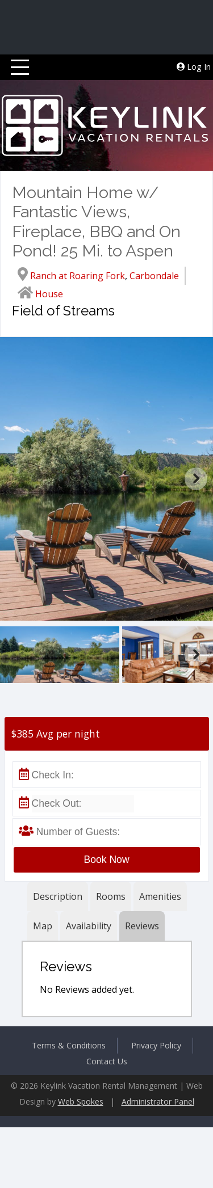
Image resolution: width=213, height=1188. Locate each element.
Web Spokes (80, 1101)
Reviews (142, 926)
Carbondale (154, 275)
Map (42, 926)
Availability (88, 926)
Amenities (160, 896)
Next (196, 478)
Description (57, 896)
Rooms (111, 896)
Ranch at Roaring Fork (77, 275)
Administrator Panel (158, 1101)
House (49, 294)
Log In (194, 66)
